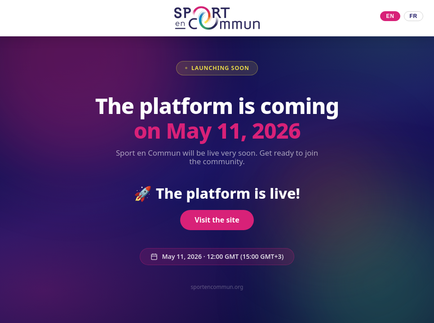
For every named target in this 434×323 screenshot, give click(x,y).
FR (413, 16)
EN (390, 16)
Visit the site (217, 220)
